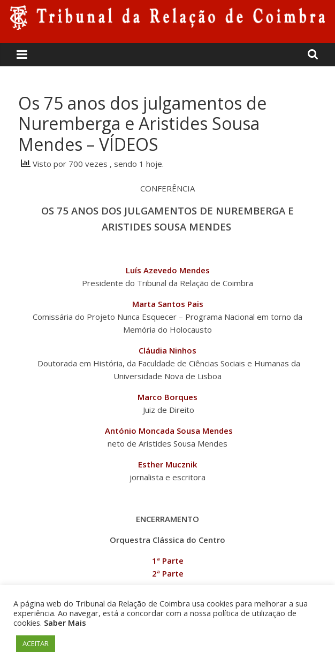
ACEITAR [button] (35, 643)
